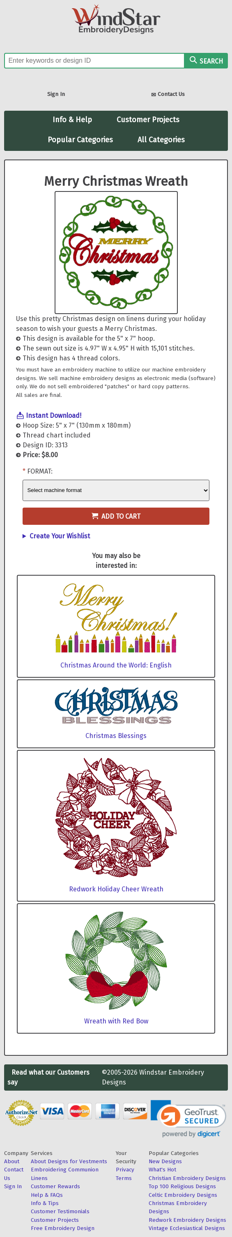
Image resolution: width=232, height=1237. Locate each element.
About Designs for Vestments (69, 1161)
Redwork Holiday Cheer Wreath (116, 889)
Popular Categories (80, 139)
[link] (188, 1119)
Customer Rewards (55, 1186)
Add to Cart (116, 516)
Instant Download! (53, 415)
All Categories (161, 139)
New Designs (165, 1161)
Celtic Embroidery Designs (183, 1194)
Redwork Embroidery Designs (187, 1219)
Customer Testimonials (60, 1211)
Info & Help (72, 119)
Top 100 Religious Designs (182, 1186)
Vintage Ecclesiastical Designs (187, 1228)
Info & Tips (45, 1203)
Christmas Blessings (116, 736)
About (11, 1161)
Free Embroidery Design (62, 1228)
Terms (124, 1178)
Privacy (125, 1169)
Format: (40, 471)
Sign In (56, 94)
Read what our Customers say (48, 1077)
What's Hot (162, 1169)
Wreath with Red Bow (116, 1021)
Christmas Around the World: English (116, 665)
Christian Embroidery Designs (187, 1178)
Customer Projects (148, 119)
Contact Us (168, 95)
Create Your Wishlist (60, 536)
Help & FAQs (47, 1194)
